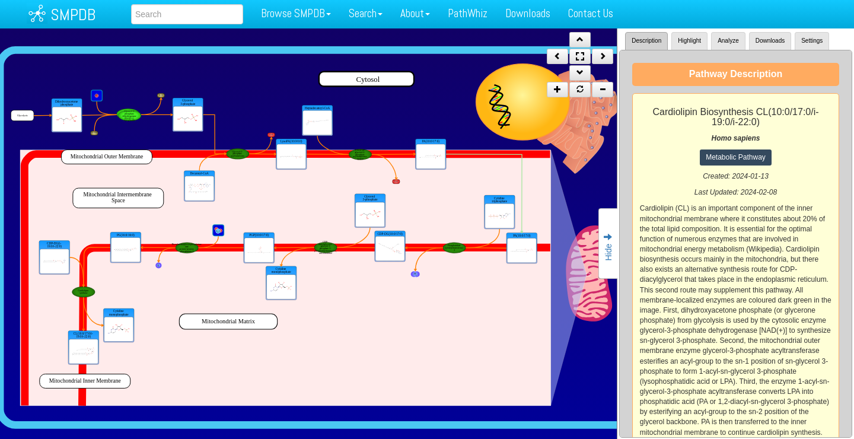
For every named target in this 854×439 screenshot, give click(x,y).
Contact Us (590, 13)
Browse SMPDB (296, 13)
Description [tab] (646, 40)
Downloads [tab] (770, 40)
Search (366, 13)
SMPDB (72, 14)
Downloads (527, 13)
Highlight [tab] (689, 40)
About (415, 13)
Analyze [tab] (728, 40)
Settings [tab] (812, 40)
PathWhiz (467, 13)
